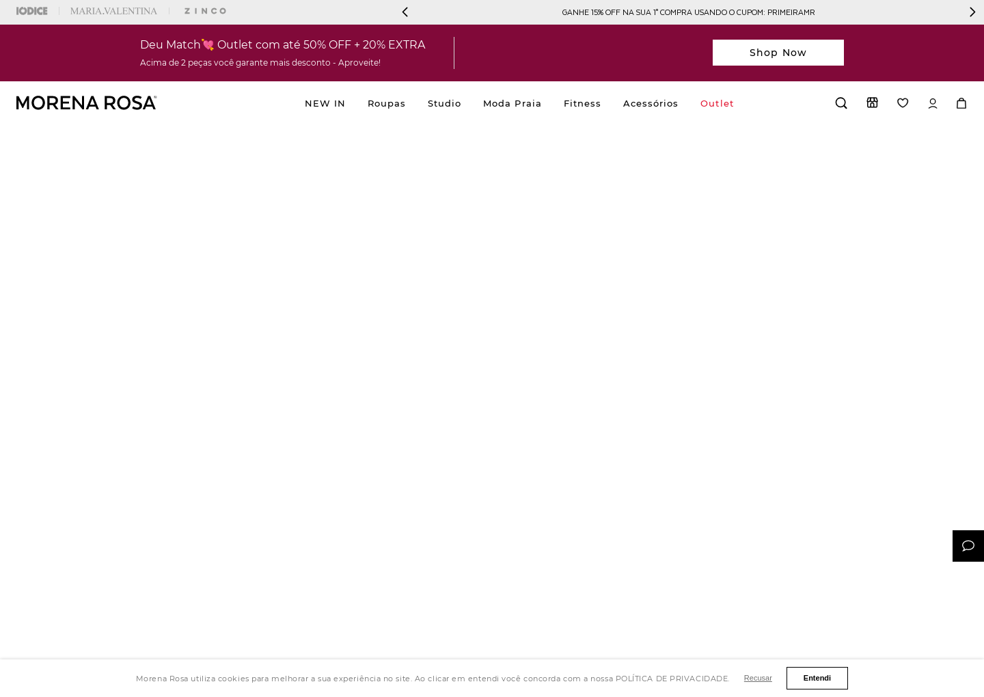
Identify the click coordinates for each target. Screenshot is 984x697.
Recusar (758, 678)
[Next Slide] (972, 12)
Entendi (817, 678)
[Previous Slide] (405, 12)
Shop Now (778, 52)
